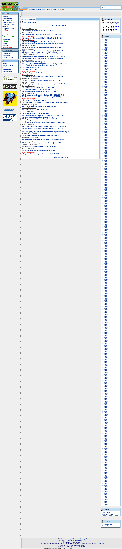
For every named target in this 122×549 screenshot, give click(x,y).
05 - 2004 (105, 419)
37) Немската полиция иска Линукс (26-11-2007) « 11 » (40, 135)
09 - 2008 (105, 335)
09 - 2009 (105, 316)
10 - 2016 (105, 181)
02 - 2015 (105, 211)
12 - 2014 (105, 215)
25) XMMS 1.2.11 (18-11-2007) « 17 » (34, 100)
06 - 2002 (105, 456)
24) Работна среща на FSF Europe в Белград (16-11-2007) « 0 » (43, 97)
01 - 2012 (105, 271)
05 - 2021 (105, 105)
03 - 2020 (105, 124)
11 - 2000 (105, 487)
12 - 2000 (105, 485)
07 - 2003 (105, 435)
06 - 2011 (105, 282)
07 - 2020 (105, 118)
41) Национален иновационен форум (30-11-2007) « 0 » (41, 150)
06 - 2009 (105, 321)
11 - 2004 (105, 409)
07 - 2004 (105, 416)
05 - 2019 (105, 139)
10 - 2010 (105, 295)
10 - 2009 (105, 314)
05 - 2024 (105, 67)
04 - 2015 (105, 208)
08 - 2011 (105, 279)
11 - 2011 (105, 274)
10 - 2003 (105, 430)
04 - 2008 (105, 343)
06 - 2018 (105, 153)
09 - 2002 (105, 451)
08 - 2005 (105, 395)
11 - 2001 (105, 467)
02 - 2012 (105, 269)
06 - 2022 (105, 91)
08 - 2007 (105, 356)
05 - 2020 (105, 121)
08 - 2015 (105, 203)
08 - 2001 (105, 472)
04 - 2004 (105, 421)
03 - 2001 (105, 480)
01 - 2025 (105, 62)
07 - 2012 (105, 261)
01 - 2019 (105, 144)
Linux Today (106, 512)
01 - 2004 (105, 425)
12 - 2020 (105, 112)
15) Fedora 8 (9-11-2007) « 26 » (32, 69)
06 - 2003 (105, 437)
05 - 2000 (105, 496)
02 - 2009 (105, 327)
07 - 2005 (105, 396)
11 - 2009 (105, 313)
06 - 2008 (105, 340)
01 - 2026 (105, 46)
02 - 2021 (105, 108)
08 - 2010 (105, 298)
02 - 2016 (105, 194)
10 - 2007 (105, 353)
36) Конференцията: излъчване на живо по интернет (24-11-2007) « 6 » (46, 132)
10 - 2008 (105, 334)
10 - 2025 (105, 50)
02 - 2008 (105, 347)
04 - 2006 (105, 382)
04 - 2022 (105, 94)
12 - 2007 (105, 350)
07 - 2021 (105, 104)
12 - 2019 (105, 129)
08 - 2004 (105, 414)
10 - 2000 (105, 488)
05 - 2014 (105, 226)
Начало (32, 9)
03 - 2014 (105, 229)
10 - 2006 (105, 372)
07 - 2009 (105, 319)
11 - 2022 (105, 86)
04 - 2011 (105, 285)
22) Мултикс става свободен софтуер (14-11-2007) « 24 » (41, 91)
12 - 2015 (105, 197)
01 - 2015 (105, 213)
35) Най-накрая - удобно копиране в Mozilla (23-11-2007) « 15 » (43, 128)
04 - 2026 (105, 41)
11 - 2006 (105, 371)
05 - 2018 (105, 155)
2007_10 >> (64, 25)
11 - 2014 (105, 216)
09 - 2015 (105, 202)
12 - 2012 (105, 253)
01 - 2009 (105, 329)
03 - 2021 (105, 107)
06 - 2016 (105, 187)
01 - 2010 (105, 310)
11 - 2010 (105, 293)
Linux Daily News (107, 514)
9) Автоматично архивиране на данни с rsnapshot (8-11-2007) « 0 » (45, 56)
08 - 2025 (105, 54)
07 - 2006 (105, 377)
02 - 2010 (105, 308)
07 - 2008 (105, 338)
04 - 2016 (105, 190)
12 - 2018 (105, 145)
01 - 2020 (105, 128)
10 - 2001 (105, 469)
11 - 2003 (105, 429)
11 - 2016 (105, 179)
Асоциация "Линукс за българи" (76, 539)
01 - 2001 (105, 483)
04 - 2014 (105, 227)
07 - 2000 (105, 493)
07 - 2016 (105, 186)
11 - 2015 (105, 199)
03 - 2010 (105, 306)
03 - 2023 (105, 81)
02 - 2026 (105, 44)
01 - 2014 (105, 232)
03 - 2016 (105, 192)
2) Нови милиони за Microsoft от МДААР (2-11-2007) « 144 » (42, 34)
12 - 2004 (105, 408)
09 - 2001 (105, 470)
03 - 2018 (105, 157)
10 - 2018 (105, 147)
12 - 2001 (105, 466)
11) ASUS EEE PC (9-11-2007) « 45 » (34, 62)
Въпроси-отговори (8, 24)
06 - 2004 (105, 417)
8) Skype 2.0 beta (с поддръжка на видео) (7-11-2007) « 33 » (42, 53)
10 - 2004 (105, 411)
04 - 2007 (105, 363)
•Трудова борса (8, 29)
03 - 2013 (105, 248)
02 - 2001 (105, 482)
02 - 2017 (105, 174)
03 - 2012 (105, 268)
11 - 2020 (105, 113)
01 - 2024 (105, 70)
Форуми (5, 26)
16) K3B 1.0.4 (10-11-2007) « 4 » (32, 73)
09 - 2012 (105, 258)
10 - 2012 (105, 256)
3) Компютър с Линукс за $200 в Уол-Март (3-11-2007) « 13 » (42, 38)
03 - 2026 (105, 42)
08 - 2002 (105, 453)
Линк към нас (7, 69)
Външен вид (6, 53)
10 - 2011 (105, 276)
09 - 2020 (105, 116)
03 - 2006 (105, 384)
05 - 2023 (105, 79)
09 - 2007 (105, 355)
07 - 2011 (105, 281)
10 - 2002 (105, 450)
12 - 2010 (105, 292)
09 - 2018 (105, 149)
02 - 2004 (105, 424)
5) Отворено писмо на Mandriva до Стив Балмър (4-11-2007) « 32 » (45, 43)
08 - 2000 (105, 491)
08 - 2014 (105, 221)
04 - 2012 (105, 266)
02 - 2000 (105, 501)
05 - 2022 (105, 92)
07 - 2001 (105, 474)
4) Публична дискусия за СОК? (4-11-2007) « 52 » (38, 42)
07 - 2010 (105, 300)
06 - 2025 (105, 57)
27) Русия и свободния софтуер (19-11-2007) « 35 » (39, 106)
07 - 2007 (105, 358)
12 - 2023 (105, 71)
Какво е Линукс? (8, 22)
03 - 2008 (105, 345)
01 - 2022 (105, 99)
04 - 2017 (105, 171)
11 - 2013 (105, 236)
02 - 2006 (105, 385)
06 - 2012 (105, 263)
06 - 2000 (105, 495)
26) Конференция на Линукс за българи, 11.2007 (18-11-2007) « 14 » (45, 102)
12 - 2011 (105, 273)
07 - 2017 (105, 166)
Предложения (7, 55)
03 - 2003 (105, 441)
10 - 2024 (105, 63)
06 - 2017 (105, 168)
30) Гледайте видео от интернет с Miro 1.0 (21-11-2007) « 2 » (42, 115)
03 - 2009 (105, 326)
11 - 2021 (105, 102)
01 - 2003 (105, 445)
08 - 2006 (105, 375)
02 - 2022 (105, 97)
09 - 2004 (105, 413)
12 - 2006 (105, 369)
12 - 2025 (105, 47)
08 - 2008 (105, 337)
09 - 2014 (105, 219)
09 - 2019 (105, 134)
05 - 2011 (105, 284)
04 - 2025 (105, 59)
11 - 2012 (105, 255)
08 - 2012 (105, 260)
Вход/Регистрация (44, 9)
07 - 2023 (105, 76)
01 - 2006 (105, 387)
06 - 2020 (105, 120)
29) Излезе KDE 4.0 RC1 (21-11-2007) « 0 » (36, 113)
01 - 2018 (105, 158)
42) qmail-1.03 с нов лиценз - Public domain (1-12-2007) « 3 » (42, 154)
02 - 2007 (105, 366)
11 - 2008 (105, 332)
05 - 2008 (105, 342)
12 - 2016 (105, 178)
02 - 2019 (105, 142)
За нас (4, 63)
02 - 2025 (105, 60)
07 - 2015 (105, 205)
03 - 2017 (105, 173)
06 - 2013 (105, 244)
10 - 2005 (105, 392)
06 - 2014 (105, 224)
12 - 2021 (105, 100)
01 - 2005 (105, 406)
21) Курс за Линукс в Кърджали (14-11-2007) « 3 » (39, 89)
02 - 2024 (105, 68)
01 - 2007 (105, 367)
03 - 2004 (105, 422)
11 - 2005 (105, 390)
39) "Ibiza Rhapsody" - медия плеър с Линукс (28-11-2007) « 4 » (43, 143)
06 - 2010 (105, 301)
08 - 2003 (105, 433)
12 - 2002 (105, 446)
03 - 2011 (105, 287)
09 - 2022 (105, 89)
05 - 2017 (105, 170)
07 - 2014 (105, 223)
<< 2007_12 (56, 25)
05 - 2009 (105, 322)
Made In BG (6, 39)
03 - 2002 (105, 461)
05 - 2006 (105, 380)
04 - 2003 (105, 440)
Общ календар (108, 524)
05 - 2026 (105, 39)
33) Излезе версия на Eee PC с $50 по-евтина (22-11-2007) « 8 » (43, 122)
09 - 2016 (105, 182)
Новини (5, 16)
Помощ (55, 9)
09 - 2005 (105, 393)
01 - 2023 (105, 84)
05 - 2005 (105, 400)
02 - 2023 (105, 83)
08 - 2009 (105, 318)
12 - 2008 (105, 330)
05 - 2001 (105, 477)
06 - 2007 (105, 359)
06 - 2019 (105, 137)
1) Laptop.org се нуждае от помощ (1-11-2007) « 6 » (39, 30)
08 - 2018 (105, 150)
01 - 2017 (105, 176)
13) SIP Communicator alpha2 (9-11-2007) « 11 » (38, 65)
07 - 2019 (105, 136)
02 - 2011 (105, 289)
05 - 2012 (105, 264)
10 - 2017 (105, 163)
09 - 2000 (105, 490)
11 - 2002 (105, 448)
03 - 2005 (105, 403)
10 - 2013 (105, 237)
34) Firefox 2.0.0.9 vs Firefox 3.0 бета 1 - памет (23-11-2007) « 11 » (44, 126)
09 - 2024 (105, 65)
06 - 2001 (105, 475)
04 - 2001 (105, 478)
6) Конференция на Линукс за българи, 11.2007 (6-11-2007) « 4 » (44, 47)
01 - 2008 (105, 348)
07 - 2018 (105, 152)
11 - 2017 (105, 162)
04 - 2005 (105, 401)
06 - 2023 (105, 78)
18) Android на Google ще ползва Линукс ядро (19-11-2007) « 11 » (44, 80)
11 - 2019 (105, 131)
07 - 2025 (105, 55)
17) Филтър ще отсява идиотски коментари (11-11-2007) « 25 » (43, 76)
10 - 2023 (105, 75)
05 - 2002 (105, 458)
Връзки (4, 43)
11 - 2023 (105, 73)
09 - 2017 (105, 165)
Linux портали (7, 20)
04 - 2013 (105, 247)
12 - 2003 (105, 427)
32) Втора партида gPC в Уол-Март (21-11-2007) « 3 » (40, 119)
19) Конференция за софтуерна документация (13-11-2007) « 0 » (44, 84)
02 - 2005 (105, 404)
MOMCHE (81, 545)
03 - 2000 (105, 499)
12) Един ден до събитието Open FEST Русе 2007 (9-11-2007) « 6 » (44, 64)
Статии (4, 33)
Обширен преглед (29, 22)
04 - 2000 (105, 498)
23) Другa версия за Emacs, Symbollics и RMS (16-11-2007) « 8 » (43, 95)
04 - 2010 (105, 305)
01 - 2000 (105, 503)
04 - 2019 (105, 141)
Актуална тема (7, 18)
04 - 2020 (105, 123)
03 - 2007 (105, 364)
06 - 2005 (105, 398)
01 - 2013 (105, 252)
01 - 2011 (105, 290)
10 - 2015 (105, 200)
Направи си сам (7, 57)
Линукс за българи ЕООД (76, 540)
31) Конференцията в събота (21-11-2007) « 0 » (38, 117)
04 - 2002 (105, 459)
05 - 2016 (105, 189)
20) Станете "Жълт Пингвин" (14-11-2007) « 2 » (38, 87)
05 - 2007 (105, 361)
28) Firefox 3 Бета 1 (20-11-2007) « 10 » (35, 110)
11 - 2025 (105, 49)
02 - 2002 (105, 462)
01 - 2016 (105, 195)
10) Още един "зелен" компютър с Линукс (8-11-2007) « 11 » (42, 58)
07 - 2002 (105, 454)
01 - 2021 (105, 110)
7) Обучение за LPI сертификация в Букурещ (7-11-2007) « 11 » (43, 51)
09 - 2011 (105, 277)
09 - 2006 (105, 374)
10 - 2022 (105, 87)
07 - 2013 (105, 242)
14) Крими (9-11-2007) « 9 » (31, 67)
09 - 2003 (105, 432)
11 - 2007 (105, 351)
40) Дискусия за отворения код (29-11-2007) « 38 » (39, 146)
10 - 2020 (105, 115)
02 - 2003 (105, 443)
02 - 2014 (105, 231)
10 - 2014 (105, 218)
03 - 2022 (105, 96)
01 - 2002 (105, 464)
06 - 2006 (105, 379)
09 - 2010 (105, 297)
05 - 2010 (105, 303)
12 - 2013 (105, 234)
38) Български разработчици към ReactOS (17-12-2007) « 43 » (43, 139)
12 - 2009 (105, 311)
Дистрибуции (7, 35)
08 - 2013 (105, 240)
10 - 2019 (105, 133)
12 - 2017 (105, 160)
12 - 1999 (105, 504)
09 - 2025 (105, 52)
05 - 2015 (105, 207)
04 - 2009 (105, 324)
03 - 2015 (105, 210)
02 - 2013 (105, 250)
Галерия (5, 45)
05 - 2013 (105, 245)
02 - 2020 (105, 126)
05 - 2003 (105, 438)
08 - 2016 (105, 184)
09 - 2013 (105, 239)
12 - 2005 (105, 388)
